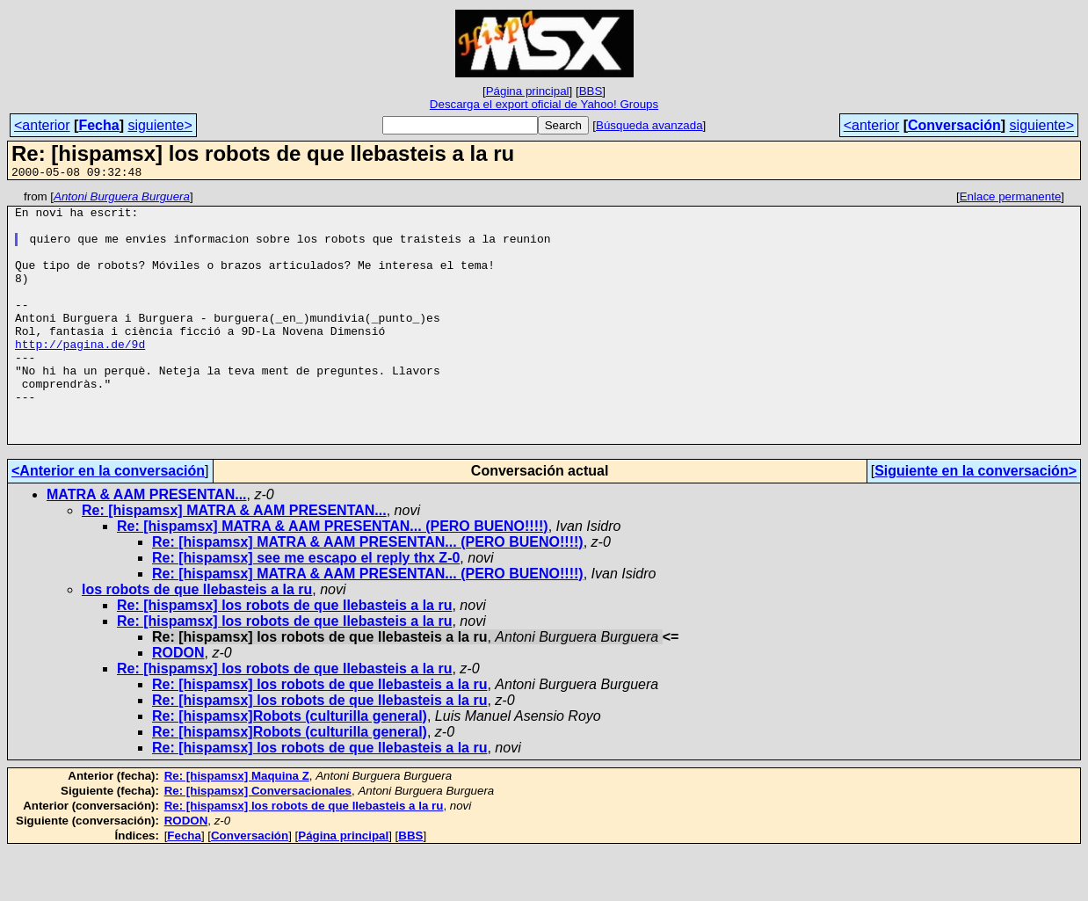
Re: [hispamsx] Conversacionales (258, 840)
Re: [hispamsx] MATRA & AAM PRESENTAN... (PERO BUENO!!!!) (332, 576)
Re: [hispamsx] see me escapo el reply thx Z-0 (306, 607)
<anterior (42, 125)
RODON (178, 702)
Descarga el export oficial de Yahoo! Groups (544, 104)
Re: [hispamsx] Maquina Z (236, 825)
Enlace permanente (1011, 199)
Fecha (98, 125)
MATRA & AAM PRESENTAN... (147, 544)
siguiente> (159, 125)
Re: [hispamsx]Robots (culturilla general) (289, 766)
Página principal (527, 91)
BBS (591, 91)
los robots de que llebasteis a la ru (197, 639)
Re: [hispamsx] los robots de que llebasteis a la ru (284, 655)
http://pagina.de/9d (80, 375)
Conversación (954, 125)
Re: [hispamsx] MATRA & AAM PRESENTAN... (234, 560)
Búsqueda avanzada (649, 125)
